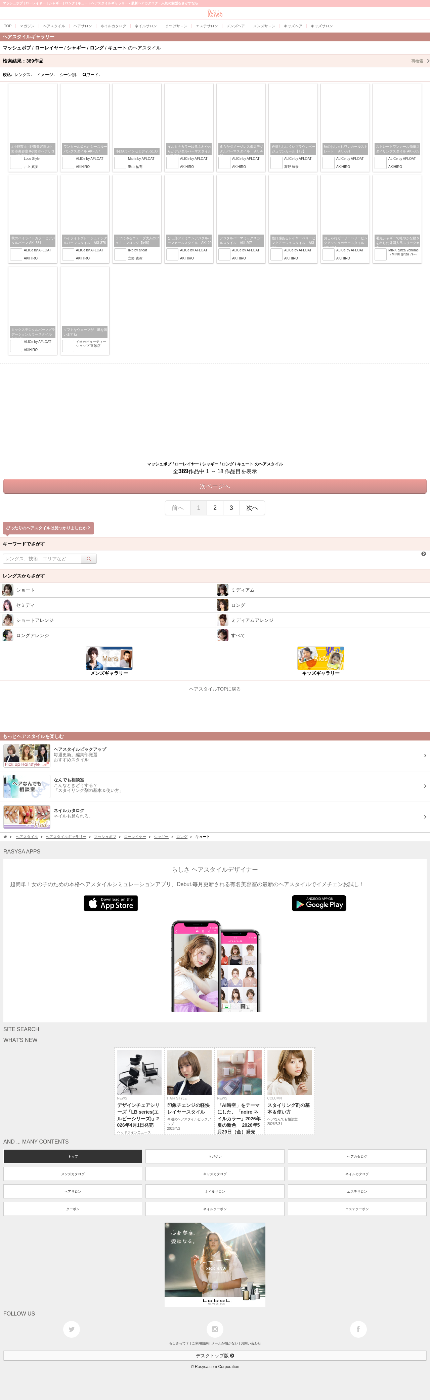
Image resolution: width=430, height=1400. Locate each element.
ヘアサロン (72, 1191)
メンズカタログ (73, 1174)
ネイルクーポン (215, 1209)
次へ (252, 507)
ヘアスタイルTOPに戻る (215, 689)
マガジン (215, 1156)
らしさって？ (179, 1343)
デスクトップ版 (215, 1355)
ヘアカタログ (357, 1156)
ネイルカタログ (357, 1174)
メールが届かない (224, 1343)
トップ (73, 1156)
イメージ (46, 74)
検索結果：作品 (216, 61)
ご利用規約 (200, 1343)
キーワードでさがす (24, 544)
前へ (178, 507)
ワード (91, 74)
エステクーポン (357, 1209)
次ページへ (215, 486)
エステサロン (357, 1191)
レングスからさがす (24, 576)
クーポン (73, 1209)
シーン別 (69, 74)
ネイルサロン (215, 1191)
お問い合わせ (251, 1343)
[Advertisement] (215, 410)
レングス (23, 74)
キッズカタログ (215, 1174)
